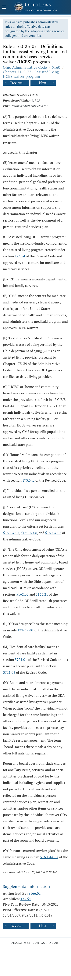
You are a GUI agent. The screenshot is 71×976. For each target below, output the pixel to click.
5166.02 (34, 893)
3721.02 (9, 672)
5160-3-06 (29, 532)
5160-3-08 (53, 532)
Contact (40, 942)
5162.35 (22, 594)
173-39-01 (25, 630)
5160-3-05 (11, 532)
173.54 (20, 256)
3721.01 (21, 659)
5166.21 (42, 594)
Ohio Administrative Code (25, 67)
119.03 (35, 100)
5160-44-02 (49, 857)
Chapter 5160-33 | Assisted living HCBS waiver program (31, 74)
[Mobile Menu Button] (4, 7)
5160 (56, 67)
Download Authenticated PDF (29, 106)
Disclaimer (20, 942)
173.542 (28, 480)
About (54, 942)
